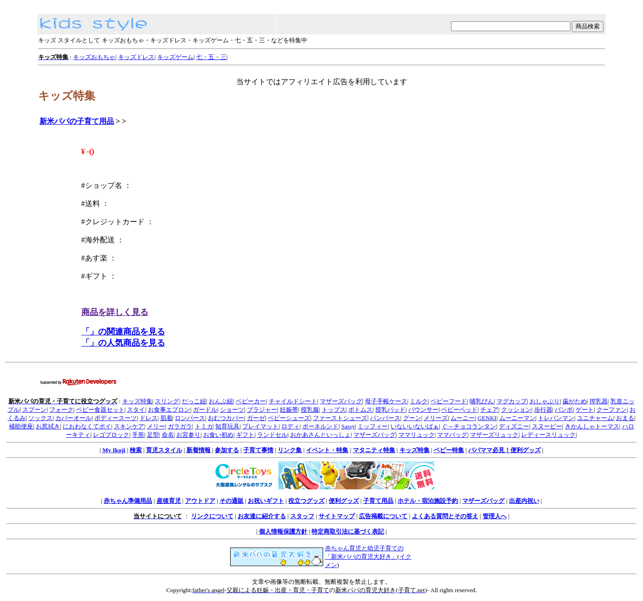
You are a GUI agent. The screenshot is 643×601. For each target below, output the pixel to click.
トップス (334, 409)
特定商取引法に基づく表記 (348, 531)
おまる (625, 417)
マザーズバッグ (341, 401)
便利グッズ (344, 500)
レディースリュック (548, 434)
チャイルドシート (293, 401)
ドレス (148, 417)
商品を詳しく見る (114, 312)
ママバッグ (452, 434)
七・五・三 (211, 56)
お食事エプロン (169, 409)
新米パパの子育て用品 (77, 121)
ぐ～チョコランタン (469, 426)
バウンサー (423, 409)
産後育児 (169, 500)
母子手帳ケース (386, 401)
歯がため (575, 401)
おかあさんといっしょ (320, 434)
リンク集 (290, 450)
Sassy (348, 426)
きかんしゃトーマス (592, 426)
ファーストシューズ (340, 417)
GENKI (486, 417)
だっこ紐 (194, 401)
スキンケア (129, 426)
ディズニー (514, 426)
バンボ (564, 409)
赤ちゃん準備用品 (128, 500)
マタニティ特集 (374, 450)
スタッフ (302, 516)
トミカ (204, 426)
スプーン (34, 409)
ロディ (290, 426)
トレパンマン (556, 417)
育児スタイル (164, 450)
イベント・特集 (327, 450)
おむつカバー (226, 417)
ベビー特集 (449, 450)
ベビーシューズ (289, 417)
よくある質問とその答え (445, 516)
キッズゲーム (175, 56)
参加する (227, 450)
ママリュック (416, 434)
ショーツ (232, 409)
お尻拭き (48, 426)
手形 (138, 434)
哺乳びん (482, 401)
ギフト (245, 434)
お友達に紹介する (262, 516)
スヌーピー (547, 426)
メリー (156, 426)
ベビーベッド (459, 409)
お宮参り (188, 434)
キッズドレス (136, 56)
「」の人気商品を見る (123, 342)
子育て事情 (258, 450)
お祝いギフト (266, 500)
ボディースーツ (115, 417)
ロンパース (190, 417)
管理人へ (495, 516)
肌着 (166, 417)
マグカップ (512, 401)
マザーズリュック (494, 434)
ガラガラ (180, 426)
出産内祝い (524, 500)
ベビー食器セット (100, 409)
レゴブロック (111, 434)
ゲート (585, 409)
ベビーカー (251, 401)
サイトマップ (336, 516)
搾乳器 (599, 401)
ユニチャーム (595, 417)
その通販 (231, 500)
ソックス (40, 417)
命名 (168, 434)
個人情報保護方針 (283, 531)
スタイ (136, 409)
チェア (489, 409)
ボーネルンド (320, 426)
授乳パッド (390, 409)
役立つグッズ (306, 500)
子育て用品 (378, 500)
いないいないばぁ (415, 426)
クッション (516, 409)
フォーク (61, 409)
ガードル (205, 409)
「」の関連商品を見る (123, 331)
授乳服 (310, 409)
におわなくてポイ (87, 426)
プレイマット (260, 426)
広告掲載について (383, 516)
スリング (167, 401)
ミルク (419, 401)
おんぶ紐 (221, 401)
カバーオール (73, 417)
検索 (136, 450)
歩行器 (543, 409)
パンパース (385, 417)
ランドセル (272, 434)
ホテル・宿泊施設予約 (428, 500)
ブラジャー (262, 409)
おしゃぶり (545, 401)
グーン (412, 417)
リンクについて (212, 516)
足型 (153, 434)
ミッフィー (373, 426)
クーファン (612, 409)
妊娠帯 (289, 409)
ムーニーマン (517, 417)
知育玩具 (227, 426)
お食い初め (218, 434)
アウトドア (200, 500)
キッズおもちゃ (94, 56)
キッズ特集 (137, 401)
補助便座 (21, 426)
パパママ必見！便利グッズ (504, 450)
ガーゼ (256, 417)
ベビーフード (449, 401)
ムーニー (463, 417)
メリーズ (436, 417)
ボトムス (360, 409)
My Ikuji (113, 450)
